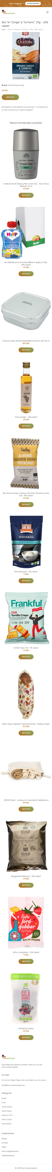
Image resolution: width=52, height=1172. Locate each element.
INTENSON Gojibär (26, 1028)
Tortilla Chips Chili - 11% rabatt (26, 648)
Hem (3, 29)
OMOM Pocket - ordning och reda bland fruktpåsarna (26, 800)
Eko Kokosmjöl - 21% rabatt (26, 571)
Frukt (4, 1102)
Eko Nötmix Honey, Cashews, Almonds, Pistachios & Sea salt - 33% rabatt (26, 494)
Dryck (4, 1098)
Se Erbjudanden (33, 3)
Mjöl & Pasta (7, 1111)
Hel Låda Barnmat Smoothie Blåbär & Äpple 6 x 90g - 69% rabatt (26, 263)
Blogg (4, 1138)
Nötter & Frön (7, 1115)
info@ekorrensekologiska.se (13, 1085)
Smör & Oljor (7, 1119)
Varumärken (6, 1124)
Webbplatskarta (8, 1155)
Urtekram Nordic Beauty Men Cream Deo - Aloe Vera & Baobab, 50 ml (26, 185)
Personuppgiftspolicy (10, 1151)
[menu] (47, 12)
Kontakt (5, 1143)
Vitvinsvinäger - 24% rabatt (26, 417)
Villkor (4, 1147)
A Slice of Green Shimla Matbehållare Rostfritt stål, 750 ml (26, 341)
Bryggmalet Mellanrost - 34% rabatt (26, 876)
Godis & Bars (7, 1107)
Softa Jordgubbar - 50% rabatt (26, 952)
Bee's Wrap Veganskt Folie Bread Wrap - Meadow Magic (26, 724)
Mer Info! (10, 97)
